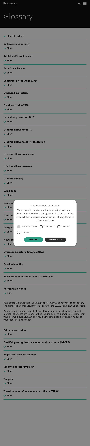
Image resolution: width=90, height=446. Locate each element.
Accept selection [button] (55, 240)
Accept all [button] (33, 240)
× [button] (74, 202)
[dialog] (45, 223)
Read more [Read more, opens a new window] (48, 220)
